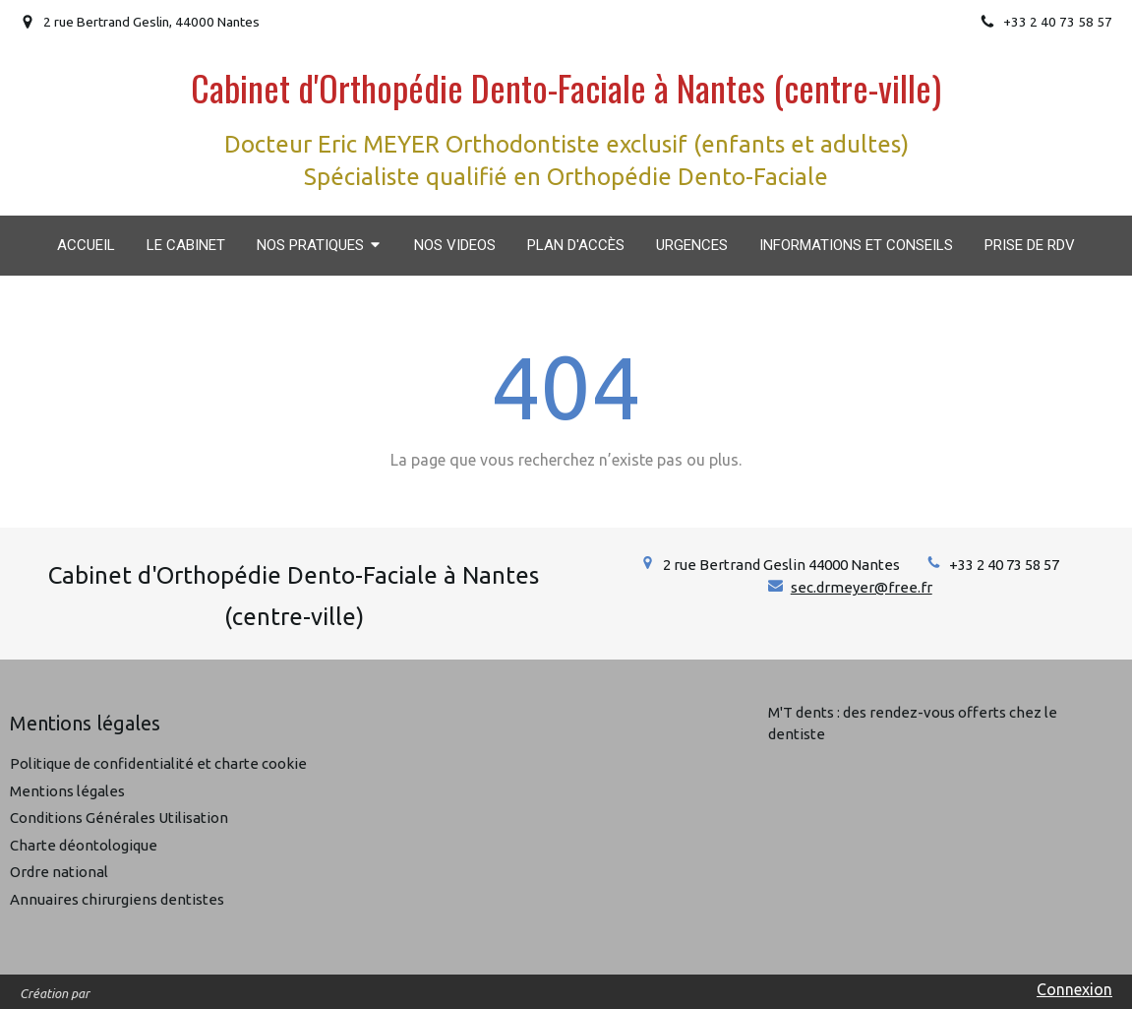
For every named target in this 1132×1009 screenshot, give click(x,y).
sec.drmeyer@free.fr (861, 587)
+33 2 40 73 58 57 (1004, 564)
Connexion (1074, 989)
